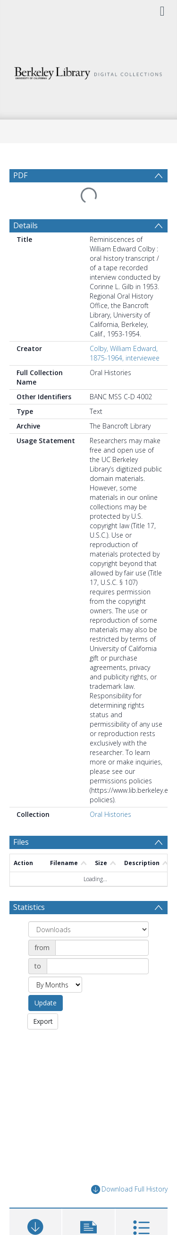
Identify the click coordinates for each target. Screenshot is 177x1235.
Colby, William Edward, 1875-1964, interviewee (125, 353)
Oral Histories (110, 814)
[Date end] (98, 966)
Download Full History (129, 1189)
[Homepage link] (88, 71)
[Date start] (102, 948)
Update (45, 1002)
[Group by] (88, 929)
